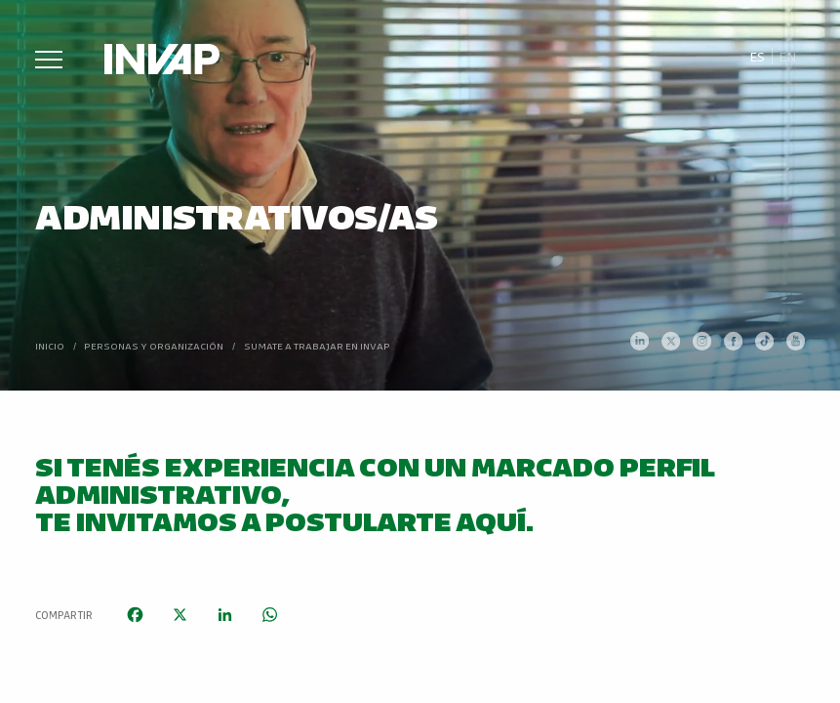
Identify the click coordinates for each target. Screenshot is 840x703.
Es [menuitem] (757, 56)
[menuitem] (756, 56)
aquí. (495, 520)
